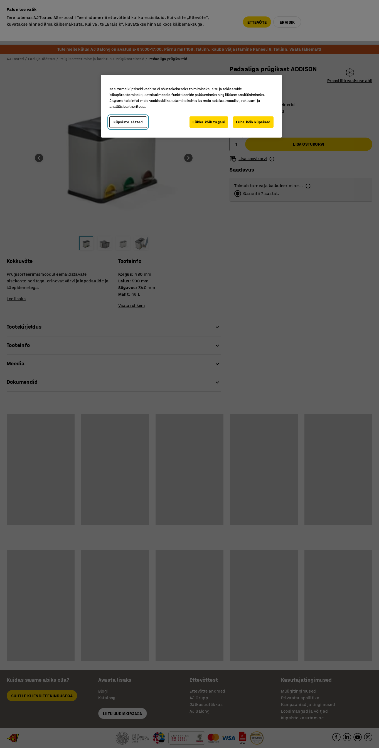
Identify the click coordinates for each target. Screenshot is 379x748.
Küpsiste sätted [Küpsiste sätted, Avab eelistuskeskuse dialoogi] (128, 122)
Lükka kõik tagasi (209, 122)
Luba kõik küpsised (253, 122)
